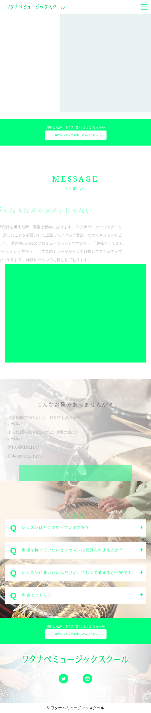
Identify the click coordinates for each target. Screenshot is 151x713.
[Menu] (144, 7)
